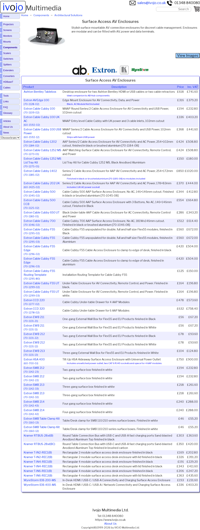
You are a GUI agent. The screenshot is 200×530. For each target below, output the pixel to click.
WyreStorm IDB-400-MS (40, 485)
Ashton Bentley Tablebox (40, 91)
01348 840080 (183, 3)
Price (180, 87)
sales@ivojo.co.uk (147, 3)
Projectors (8, 24)
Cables (6, 87)
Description (119, 87)
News (6, 132)
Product (28, 87)
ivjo (12, 7)
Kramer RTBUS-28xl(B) (38, 435)
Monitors (7, 36)
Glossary (7, 113)
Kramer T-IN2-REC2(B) (38, 457)
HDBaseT (8, 82)
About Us (110, 523)
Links (6, 101)
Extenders (8, 70)
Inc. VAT (192, 87)
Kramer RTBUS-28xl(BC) (39, 444)
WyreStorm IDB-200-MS (40, 480)
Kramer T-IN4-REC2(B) (38, 466)
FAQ (5, 107)
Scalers (7, 53)
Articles (7, 121)
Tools (6, 95)
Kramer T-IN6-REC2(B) (38, 475)
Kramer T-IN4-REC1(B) (38, 461)
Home (6, 16)
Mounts (7, 41)
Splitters (7, 64)
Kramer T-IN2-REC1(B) (38, 452)
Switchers (8, 59)
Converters (9, 76)
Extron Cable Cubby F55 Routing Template (39, 274)
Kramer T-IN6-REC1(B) (38, 471)
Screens (7, 30)
